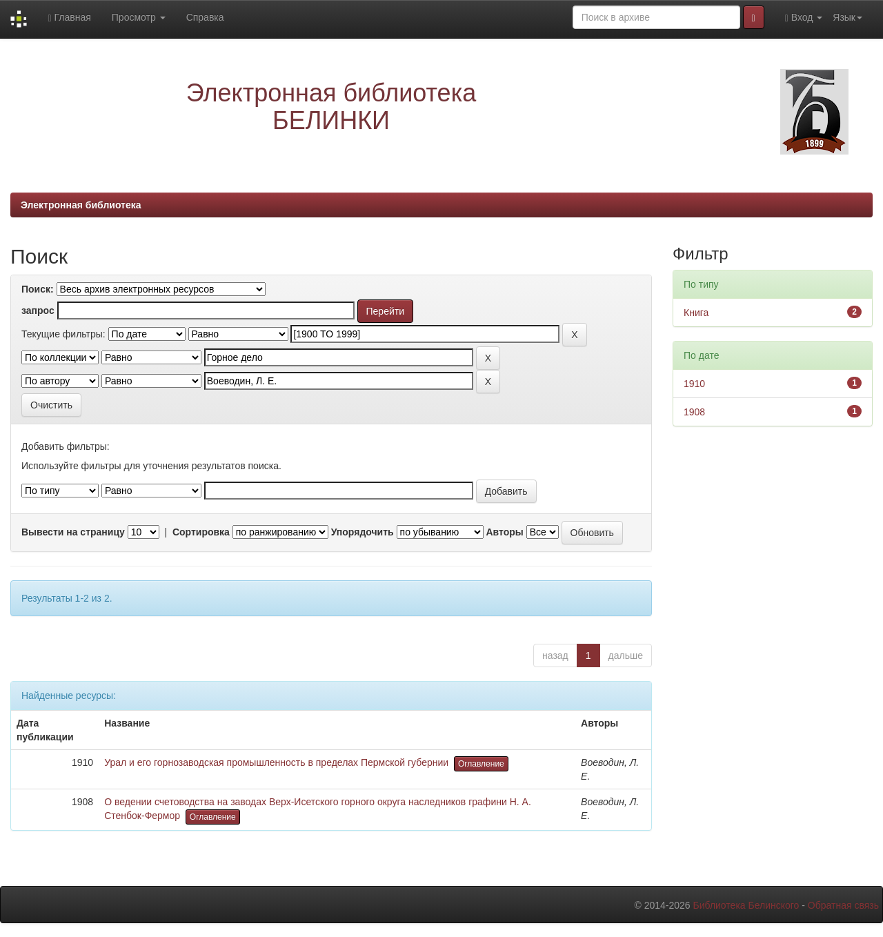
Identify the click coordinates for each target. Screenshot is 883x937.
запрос (37, 310)
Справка (205, 17)
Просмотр (139, 17)
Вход (804, 17)
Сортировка (201, 531)
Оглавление (481, 764)
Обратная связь (843, 905)
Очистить (51, 405)
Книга (696, 312)
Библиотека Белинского (746, 905)
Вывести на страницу (73, 531)
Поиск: (37, 289)
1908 (694, 411)
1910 (694, 383)
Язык (847, 17)
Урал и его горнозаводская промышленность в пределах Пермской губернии (276, 762)
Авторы (504, 531)
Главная (69, 17)
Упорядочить (362, 531)
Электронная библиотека (81, 204)
